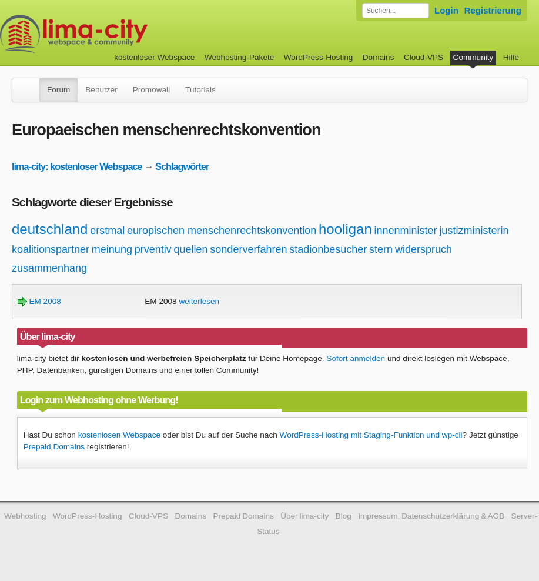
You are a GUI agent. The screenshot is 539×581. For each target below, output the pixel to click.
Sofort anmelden (355, 358)
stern (381, 249)
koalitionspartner (50, 249)
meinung (112, 249)
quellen (191, 249)
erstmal (107, 230)
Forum (58, 89)
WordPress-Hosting (318, 57)
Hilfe (511, 57)
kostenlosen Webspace (119, 434)
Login (446, 10)
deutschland (50, 229)
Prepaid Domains (54, 446)
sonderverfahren (248, 249)
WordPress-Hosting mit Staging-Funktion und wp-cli (371, 434)
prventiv (153, 249)
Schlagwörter (182, 166)
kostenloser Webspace (154, 57)
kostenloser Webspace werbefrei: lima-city (117, 34)
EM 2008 (39, 301)
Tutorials (200, 89)
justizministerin (473, 230)
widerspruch (423, 249)
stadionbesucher (328, 249)
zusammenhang (49, 268)
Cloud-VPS (423, 57)
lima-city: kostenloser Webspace (77, 166)
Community (473, 57)
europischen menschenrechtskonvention (221, 230)
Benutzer (101, 89)
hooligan (345, 229)
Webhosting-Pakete (239, 57)
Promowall (151, 89)
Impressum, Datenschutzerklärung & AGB (431, 516)
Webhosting (25, 516)
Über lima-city (304, 516)
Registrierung (492, 10)
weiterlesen (199, 301)
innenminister (405, 230)
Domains (378, 57)
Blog (343, 516)
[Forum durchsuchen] (395, 10)
